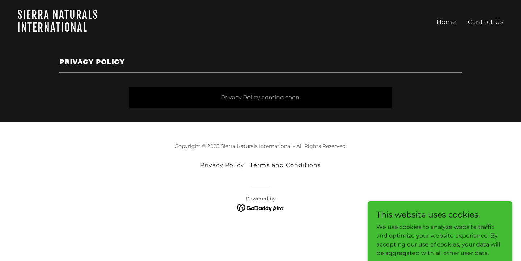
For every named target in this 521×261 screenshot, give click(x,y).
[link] (136, 29)
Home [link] (446, 21)
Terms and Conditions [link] (285, 165)
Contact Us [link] (486, 21)
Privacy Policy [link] (222, 165)
